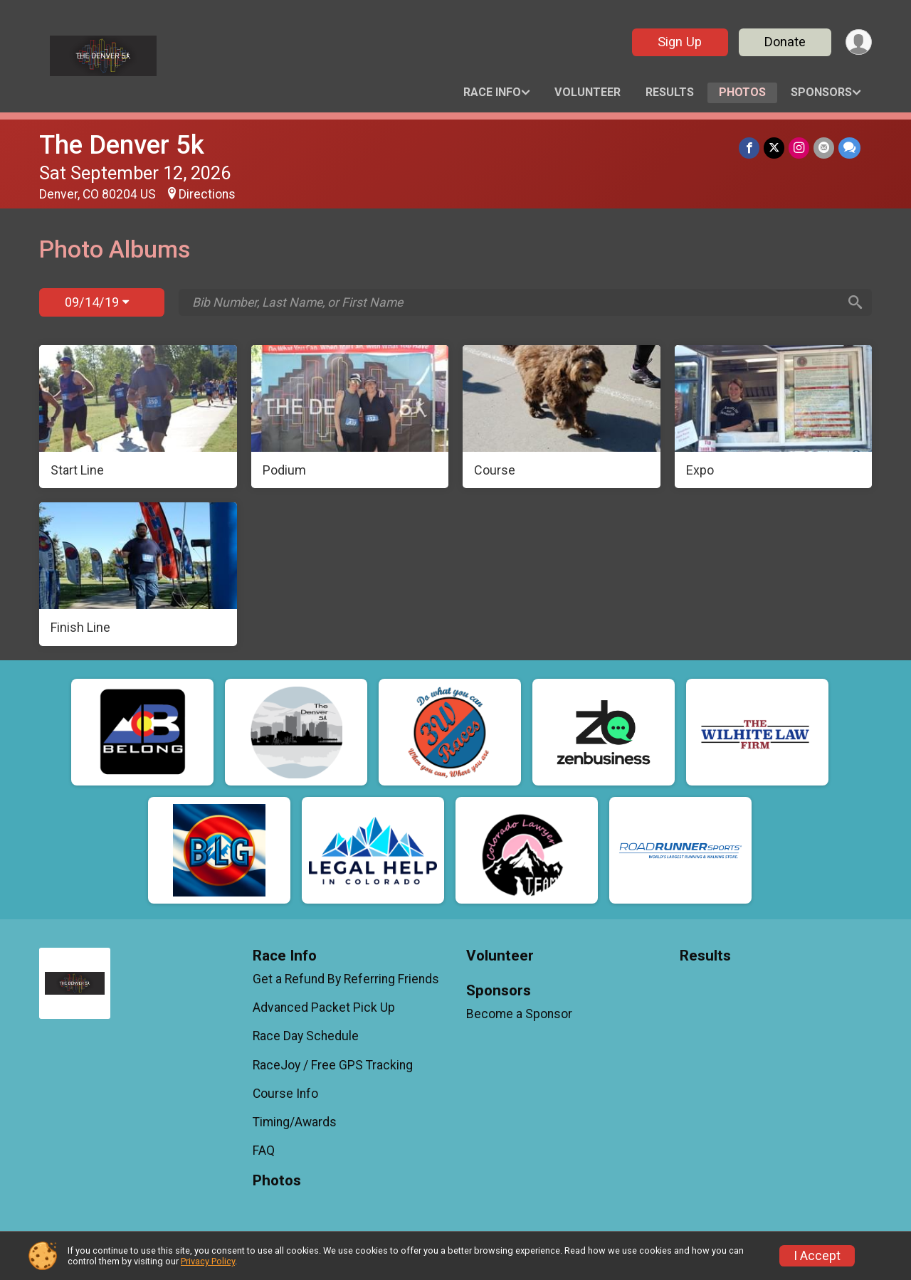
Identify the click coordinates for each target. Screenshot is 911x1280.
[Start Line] (138, 417)
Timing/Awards (295, 1122)
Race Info (492, 92)
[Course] (561, 417)
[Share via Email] (823, 147)
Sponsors (821, 92)
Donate (785, 41)
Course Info (285, 1093)
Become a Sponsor (519, 1014)
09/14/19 (97, 302)
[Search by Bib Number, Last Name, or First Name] (515, 302)
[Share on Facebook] (749, 147)
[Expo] (774, 417)
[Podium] (350, 417)
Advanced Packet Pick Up (324, 1007)
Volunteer (587, 92)
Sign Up (680, 41)
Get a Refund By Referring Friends (346, 979)
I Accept (817, 1256)
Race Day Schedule (306, 1036)
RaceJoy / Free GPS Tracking (333, 1065)
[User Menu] (859, 42)
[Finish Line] (138, 574)
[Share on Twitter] (774, 147)
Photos (742, 92)
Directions (207, 194)
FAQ (264, 1150)
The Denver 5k (121, 144)
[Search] (854, 302)
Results (670, 92)
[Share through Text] (849, 147)
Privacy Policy (208, 1261)
